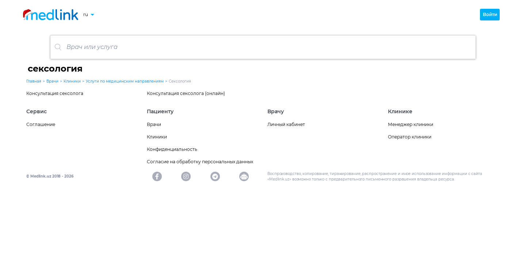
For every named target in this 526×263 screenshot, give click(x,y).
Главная (33, 81)
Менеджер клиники (410, 124)
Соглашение (40, 124)
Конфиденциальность (172, 149)
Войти (490, 14)
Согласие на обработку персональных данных (200, 161)
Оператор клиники (409, 137)
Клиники (72, 81)
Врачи (52, 81)
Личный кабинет (286, 124)
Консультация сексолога (54, 93)
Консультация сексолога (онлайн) (186, 93)
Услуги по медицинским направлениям (125, 81)
